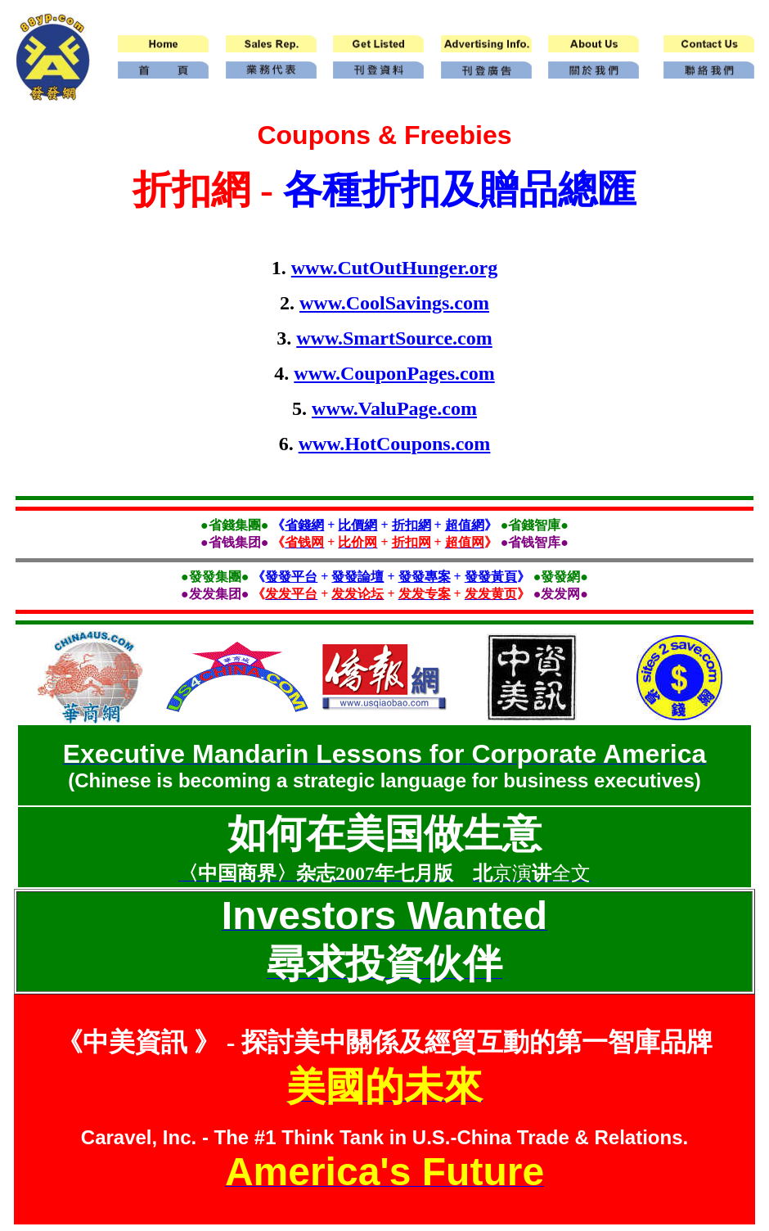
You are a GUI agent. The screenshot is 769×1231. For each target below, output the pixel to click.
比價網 (357, 525)
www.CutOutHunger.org (394, 267)
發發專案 (424, 577)
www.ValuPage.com (394, 408)
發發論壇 (357, 577)
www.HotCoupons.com (395, 443)
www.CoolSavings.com (394, 302)
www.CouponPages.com (394, 373)
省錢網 (304, 525)
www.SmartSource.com (394, 338)
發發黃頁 (491, 577)
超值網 (464, 525)
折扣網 (411, 525)
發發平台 (291, 577)
